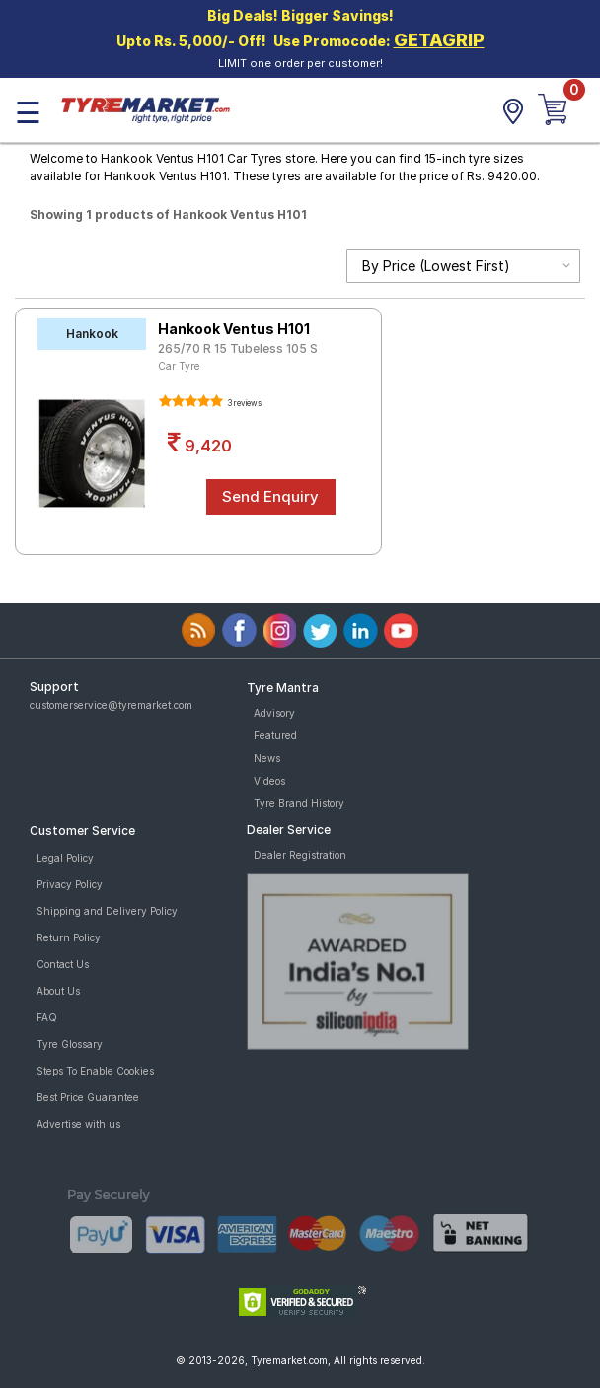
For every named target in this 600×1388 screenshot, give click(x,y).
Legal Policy (65, 858)
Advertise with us (78, 1124)
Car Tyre (179, 366)
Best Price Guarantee (88, 1097)
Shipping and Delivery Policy (107, 911)
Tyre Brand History (299, 803)
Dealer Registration (300, 855)
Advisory (274, 713)
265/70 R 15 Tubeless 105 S (238, 348)
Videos (269, 781)
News (267, 758)
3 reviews (244, 403)
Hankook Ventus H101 (234, 328)
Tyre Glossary (70, 1044)
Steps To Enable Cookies (95, 1070)
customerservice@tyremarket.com (111, 705)
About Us (58, 991)
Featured (275, 735)
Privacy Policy (70, 884)
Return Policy (69, 937)
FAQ (47, 1017)
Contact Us (63, 964)
